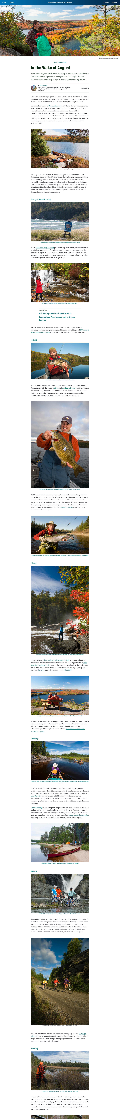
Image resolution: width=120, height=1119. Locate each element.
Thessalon (41, 670)
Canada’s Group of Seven (45, 247)
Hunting (34, 1048)
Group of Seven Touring (41, 199)
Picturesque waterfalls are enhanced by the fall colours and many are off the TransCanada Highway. (60, 654)
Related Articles (43, 310)
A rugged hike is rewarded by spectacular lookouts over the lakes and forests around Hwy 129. (60, 716)
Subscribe (114, 2)
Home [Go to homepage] (12, 2)
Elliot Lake (68, 670)
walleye (55, 388)
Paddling (34, 738)
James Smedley (43, 85)
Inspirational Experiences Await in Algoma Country (57, 318)
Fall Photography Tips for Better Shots (55, 313)
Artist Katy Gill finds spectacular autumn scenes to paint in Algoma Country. (60, 303)
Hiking (33, 563)
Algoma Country (62, 62)
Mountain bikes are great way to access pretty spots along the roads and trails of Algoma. (60, 914)
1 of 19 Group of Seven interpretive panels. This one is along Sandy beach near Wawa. (60, 242)
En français (106, 2)
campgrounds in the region (79, 815)
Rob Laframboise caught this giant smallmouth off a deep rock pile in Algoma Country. (60, 489)
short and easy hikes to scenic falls (56, 660)
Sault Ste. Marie (67, 507)
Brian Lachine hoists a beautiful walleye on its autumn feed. (60, 380)
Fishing (34, 339)
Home (55, 62)
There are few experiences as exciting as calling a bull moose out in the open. (60, 1091)
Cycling (34, 871)
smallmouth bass (68, 388)
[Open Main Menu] (4, 2)
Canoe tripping (36, 807)
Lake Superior (36, 796)
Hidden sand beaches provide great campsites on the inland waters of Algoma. (60, 863)
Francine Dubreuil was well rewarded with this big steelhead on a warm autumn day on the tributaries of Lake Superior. (60, 555)
